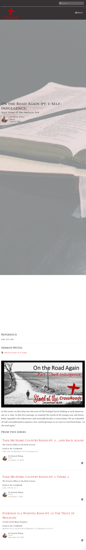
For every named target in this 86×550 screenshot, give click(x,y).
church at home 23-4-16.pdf (14, 352)
